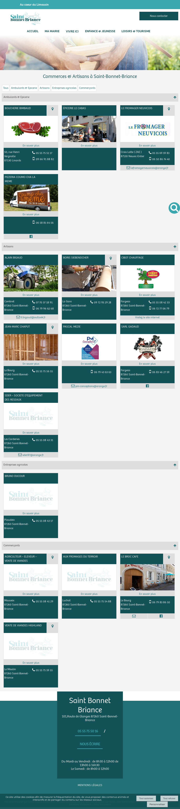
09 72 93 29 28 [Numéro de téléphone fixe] (102, 302)
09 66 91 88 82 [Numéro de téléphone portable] (45, 159)
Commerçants (87, 88)
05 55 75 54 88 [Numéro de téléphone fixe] (102, 601)
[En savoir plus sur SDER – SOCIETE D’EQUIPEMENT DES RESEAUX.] (31, 433)
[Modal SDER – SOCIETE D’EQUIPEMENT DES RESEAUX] (31, 428)
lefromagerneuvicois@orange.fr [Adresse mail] (149, 168)
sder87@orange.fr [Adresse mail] (33, 455)
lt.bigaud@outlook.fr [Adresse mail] (33, 317)
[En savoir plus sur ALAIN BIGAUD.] (31, 295)
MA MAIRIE (52, 31)
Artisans (44, 88)
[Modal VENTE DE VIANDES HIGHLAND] (31, 658)
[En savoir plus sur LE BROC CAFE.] (147, 594)
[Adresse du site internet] (147, 317)
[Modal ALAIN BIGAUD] (31, 290)
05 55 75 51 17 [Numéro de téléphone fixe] (44, 153)
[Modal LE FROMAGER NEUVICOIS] (147, 141)
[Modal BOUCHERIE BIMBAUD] (31, 141)
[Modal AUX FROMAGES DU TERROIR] (89, 589)
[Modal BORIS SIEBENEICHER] (89, 290)
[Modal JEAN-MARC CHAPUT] (31, 359)
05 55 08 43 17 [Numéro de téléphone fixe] (44, 521)
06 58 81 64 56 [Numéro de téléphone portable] (45, 223)
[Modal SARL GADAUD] (147, 359)
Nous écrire (90, 744)
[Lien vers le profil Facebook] (31, 236)
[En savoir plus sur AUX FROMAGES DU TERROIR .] (89, 594)
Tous (5, 88)
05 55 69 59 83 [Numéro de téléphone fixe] (160, 153)
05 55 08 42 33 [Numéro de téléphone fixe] (161, 302)
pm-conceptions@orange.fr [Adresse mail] (91, 386)
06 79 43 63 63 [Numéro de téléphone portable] (102, 372)
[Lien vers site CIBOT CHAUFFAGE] (147, 290)
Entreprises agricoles (64, 88)
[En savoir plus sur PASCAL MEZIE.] (89, 364)
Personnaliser (157, 804)
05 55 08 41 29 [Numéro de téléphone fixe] (44, 601)
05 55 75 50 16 (88, 731)
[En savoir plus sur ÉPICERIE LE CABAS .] (89, 146)
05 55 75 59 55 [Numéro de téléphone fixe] (44, 670)
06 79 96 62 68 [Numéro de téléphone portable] (45, 308)
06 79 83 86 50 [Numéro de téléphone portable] (161, 602)
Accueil (32, 31)
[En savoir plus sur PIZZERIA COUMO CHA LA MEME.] (31, 214)
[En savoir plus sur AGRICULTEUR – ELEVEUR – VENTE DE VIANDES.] (31, 594)
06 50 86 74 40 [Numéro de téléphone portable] (161, 159)
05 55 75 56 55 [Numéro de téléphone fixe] (44, 371)
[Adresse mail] (134, 616)
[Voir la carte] (52, 110)
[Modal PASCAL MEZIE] (89, 359)
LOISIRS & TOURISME (135, 31)
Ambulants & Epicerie (24, 88)
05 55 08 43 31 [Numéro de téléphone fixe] (44, 440)
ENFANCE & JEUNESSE (100, 31)
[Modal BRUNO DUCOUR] (31, 509)
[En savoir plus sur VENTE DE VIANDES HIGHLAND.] (31, 663)
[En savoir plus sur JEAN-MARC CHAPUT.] (31, 364)
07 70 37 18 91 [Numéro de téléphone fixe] (44, 302)
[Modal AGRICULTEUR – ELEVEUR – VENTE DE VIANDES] (31, 589)
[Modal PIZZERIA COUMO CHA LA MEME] (31, 210)
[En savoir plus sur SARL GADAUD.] (147, 364)
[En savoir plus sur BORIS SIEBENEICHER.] (89, 295)
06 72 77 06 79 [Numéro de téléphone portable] (160, 308)
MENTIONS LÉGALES (90, 785)
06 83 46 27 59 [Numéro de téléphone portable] (160, 372)
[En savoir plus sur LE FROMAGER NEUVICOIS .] (147, 146)
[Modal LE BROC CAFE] (147, 589)
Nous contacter (159, 16)
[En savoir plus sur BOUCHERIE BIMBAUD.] (31, 146)
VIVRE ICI (72, 31)
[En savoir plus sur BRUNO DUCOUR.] (31, 513)
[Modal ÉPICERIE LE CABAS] (89, 141)
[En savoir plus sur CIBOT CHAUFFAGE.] (147, 295)
